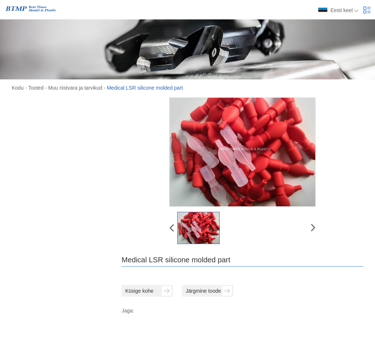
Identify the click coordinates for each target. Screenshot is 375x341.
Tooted (36, 88)
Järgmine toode (209, 291)
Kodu (18, 88)
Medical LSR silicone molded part (145, 88)
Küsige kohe (148, 291)
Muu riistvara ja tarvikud (75, 88)
